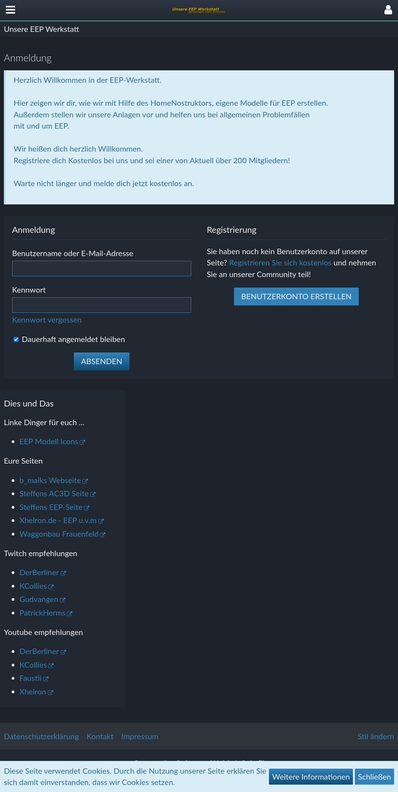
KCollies (33, 585)
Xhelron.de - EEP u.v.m (58, 520)
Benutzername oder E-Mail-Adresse (72, 253)
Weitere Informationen (311, 776)
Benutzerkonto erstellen (296, 296)
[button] (10, 10)
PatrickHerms (42, 612)
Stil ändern (376, 736)
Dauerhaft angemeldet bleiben (69, 339)
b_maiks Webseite (50, 480)
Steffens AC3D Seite (54, 493)
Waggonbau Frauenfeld (58, 533)
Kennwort (29, 289)
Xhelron (32, 691)
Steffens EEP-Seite (50, 506)
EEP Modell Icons (48, 441)
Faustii (30, 677)
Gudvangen (38, 599)
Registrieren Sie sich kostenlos (280, 262)
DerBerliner (39, 572)
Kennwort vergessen (47, 319)
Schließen (374, 776)
